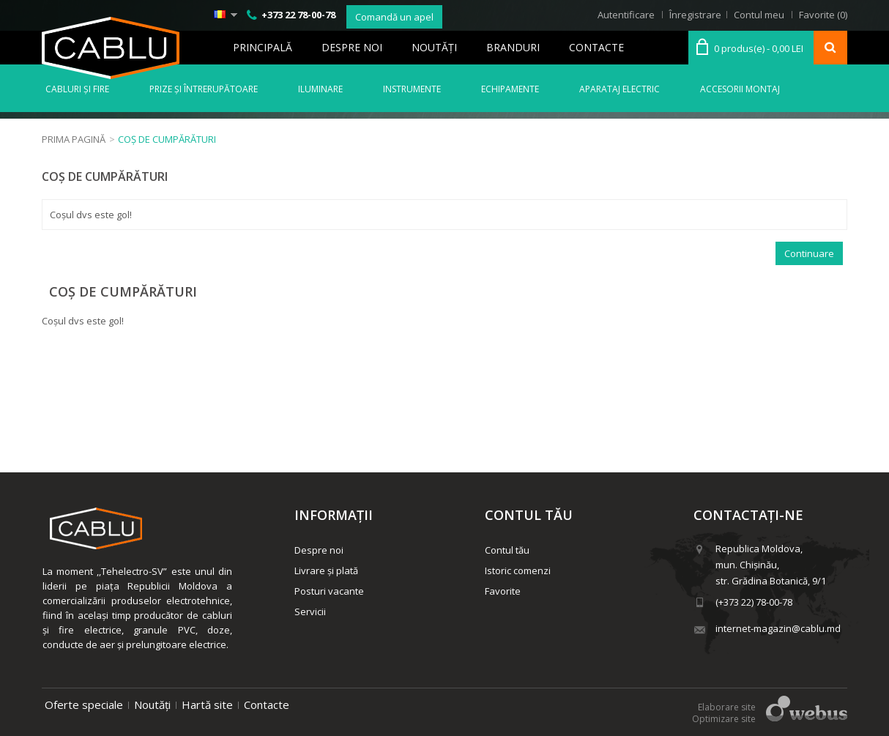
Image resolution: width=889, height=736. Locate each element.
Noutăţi (434, 47)
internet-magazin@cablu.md (778, 628)
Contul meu (759, 14)
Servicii (310, 611)
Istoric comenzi (518, 570)
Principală (262, 47)
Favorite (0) (823, 14)
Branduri (513, 47)
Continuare (809, 253)
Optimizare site (724, 719)
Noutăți (152, 704)
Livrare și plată (326, 570)
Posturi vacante (329, 591)
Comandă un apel (394, 16)
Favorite (503, 591)
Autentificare (626, 14)
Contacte (596, 47)
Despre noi (351, 47)
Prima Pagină (73, 139)
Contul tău (507, 550)
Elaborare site (727, 707)
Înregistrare (695, 14)
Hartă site (207, 704)
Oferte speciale (84, 704)
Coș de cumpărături (167, 139)
